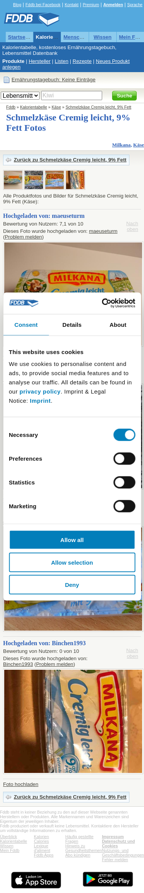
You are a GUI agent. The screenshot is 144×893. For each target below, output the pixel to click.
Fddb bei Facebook (42, 4)
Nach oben (132, 226)
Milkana (121, 145)
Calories (41, 841)
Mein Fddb (9, 850)
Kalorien (41, 836)
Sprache (134, 4)
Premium (91, 4)
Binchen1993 (18, 664)
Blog (17, 4)
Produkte (13, 61)
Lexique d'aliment (42, 848)
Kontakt (71, 4)
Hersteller (40, 61)
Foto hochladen (20, 784)
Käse (56, 107)
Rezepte (82, 61)
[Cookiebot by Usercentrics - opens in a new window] (102, 303)
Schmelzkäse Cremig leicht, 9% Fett (98, 107)
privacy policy (40, 391)
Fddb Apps (43, 855)
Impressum (113, 836)
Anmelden (113, 4)
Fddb (10, 107)
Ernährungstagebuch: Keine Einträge (54, 79)
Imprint (40, 400)
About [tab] (117, 324)
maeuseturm (103, 231)
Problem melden (23, 237)
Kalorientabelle (54, 37)
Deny (72, 585)
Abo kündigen (77, 855)
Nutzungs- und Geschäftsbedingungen (123, 852)
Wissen (103, 37)
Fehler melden (115, 859)
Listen (62, 61)
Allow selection (72, 562)
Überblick (8, 836)
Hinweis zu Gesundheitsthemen (83, 848)
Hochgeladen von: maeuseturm (43, 216)
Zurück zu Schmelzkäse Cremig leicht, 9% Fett (70, 160)
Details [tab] (72, 324)
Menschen (75, 37)
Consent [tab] (26, 324)
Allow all (72, 540)
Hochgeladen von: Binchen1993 (44, 643)
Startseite (19, 37)
